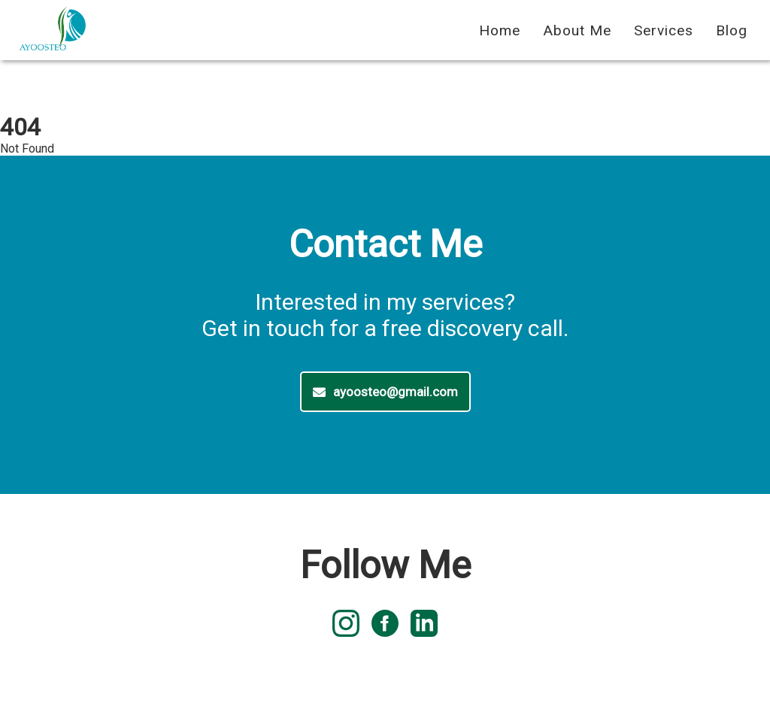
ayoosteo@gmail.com (385, 391)
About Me (577, 30)
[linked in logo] (424, 625)
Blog (731, 30)
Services (663, 30)
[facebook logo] (385, 625)
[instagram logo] (345, 625)
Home (499, 30)
